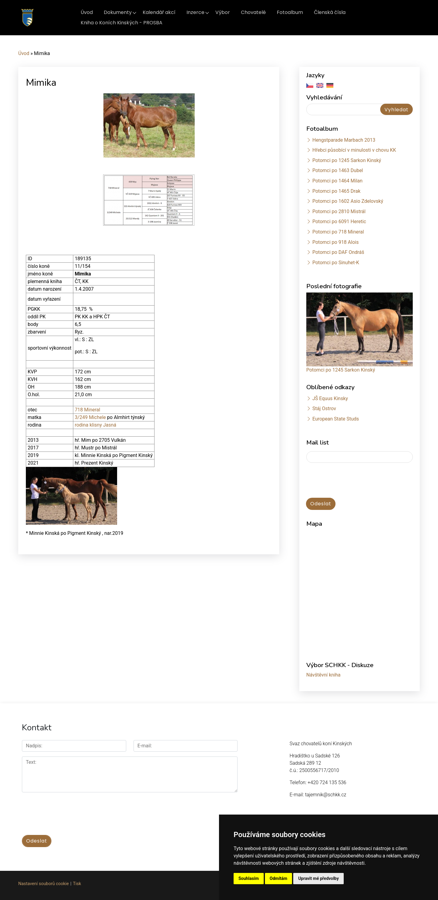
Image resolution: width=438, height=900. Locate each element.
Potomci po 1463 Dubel (337, 170)
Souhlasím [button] (248, 878)
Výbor (222, 12)
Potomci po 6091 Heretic (339, 221)
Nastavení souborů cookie (43, 881)
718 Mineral (87, 410)
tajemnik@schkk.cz (325, 795)
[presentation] (352, 481)
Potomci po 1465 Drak (336, 191)
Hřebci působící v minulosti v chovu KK (354, 150)
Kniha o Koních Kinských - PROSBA (121, 22)
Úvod (87, 12)
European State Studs (335, 419)
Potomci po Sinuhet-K (335, 262)
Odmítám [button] (278, 878)
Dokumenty (118, 12)
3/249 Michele (91, 417)
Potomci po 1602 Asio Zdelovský (347, 201)
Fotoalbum (290, 12)
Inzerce (195, 12)
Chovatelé (253, 12)
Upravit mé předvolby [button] (318, 878)
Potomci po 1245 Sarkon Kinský (346, 160)
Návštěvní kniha (323, 675)
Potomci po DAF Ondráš (338, 252)
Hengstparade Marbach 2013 (343, 140)
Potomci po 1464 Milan (337, 181)
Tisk (77, 881)
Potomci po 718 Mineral (338, 232)
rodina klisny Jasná (95, 425)
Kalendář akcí (159, 12)
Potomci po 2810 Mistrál (339, 211)
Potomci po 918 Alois (335, 242)
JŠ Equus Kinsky (330, 398)
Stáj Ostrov (324, 408)
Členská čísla (330, 12)
